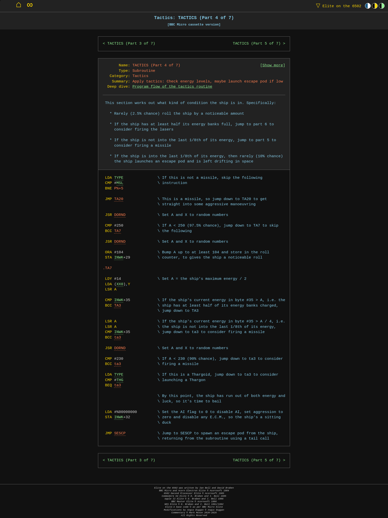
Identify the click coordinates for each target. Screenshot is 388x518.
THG (120, 380)
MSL (120, 183)
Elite (337, 5)
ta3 (117, 337)
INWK (118, 257)
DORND (119, 215)
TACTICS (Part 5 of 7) (257, 43)
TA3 (117, 305)
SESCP (119, 433)
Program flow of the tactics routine (172, 86)
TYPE (118, 178)
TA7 (117, 231)
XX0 (120, 284)
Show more (273, 65)
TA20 (118, 199)
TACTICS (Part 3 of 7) (131, 43)
